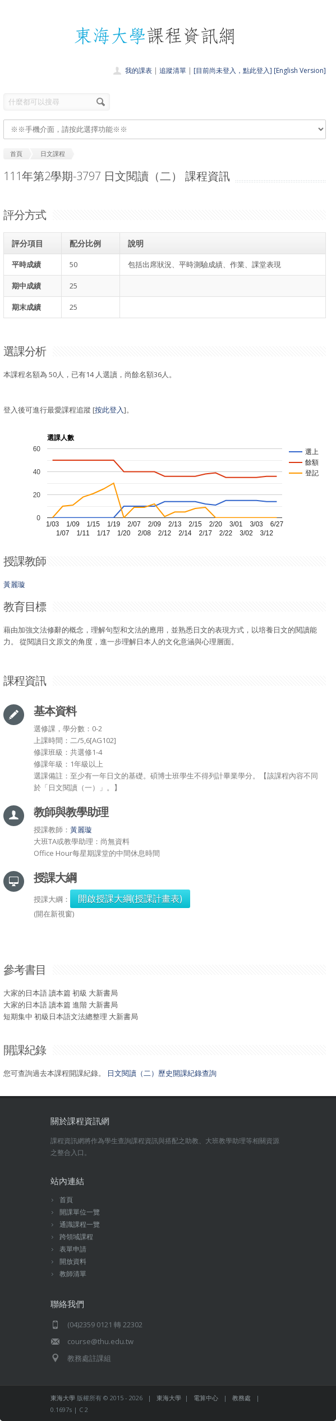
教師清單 (72, 1273)
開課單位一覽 (79, 1212)
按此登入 (109, 410)
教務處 (241, 1398)
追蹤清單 (172, 70)
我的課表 (138, 70)
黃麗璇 (14, 584)
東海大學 (62, 1398)
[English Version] (300, 70)
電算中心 (206, 1398)
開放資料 (72, 1261)
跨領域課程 (76, 1236)
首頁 (66, 1199)
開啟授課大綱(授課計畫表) (130, 898)
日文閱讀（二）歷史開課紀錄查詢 (162, 1073)
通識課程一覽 (79, 1224)
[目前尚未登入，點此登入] (233, 70)
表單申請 (72, 1249)
